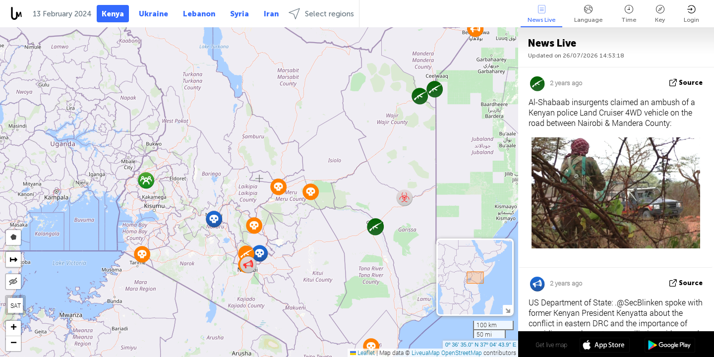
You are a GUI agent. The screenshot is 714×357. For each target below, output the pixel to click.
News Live (541, 14)
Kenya (113, 13)
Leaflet (362, 353)
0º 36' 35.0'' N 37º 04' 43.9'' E (480, 345)
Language (588, 14)
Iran (271, 13)
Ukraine (153, 13)
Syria (239, 13)
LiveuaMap (426, 353)
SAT (15, 305)
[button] (434, 89)
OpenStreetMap (461, 353)
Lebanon (199, 13)
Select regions (321, 13)
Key (660, 14)
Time (628, 14)
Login (691, 14)
